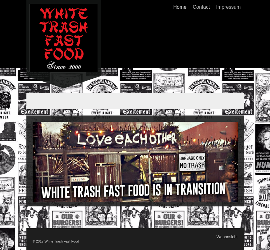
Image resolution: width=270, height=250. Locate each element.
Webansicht (227, 236)
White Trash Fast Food (61, 241)
